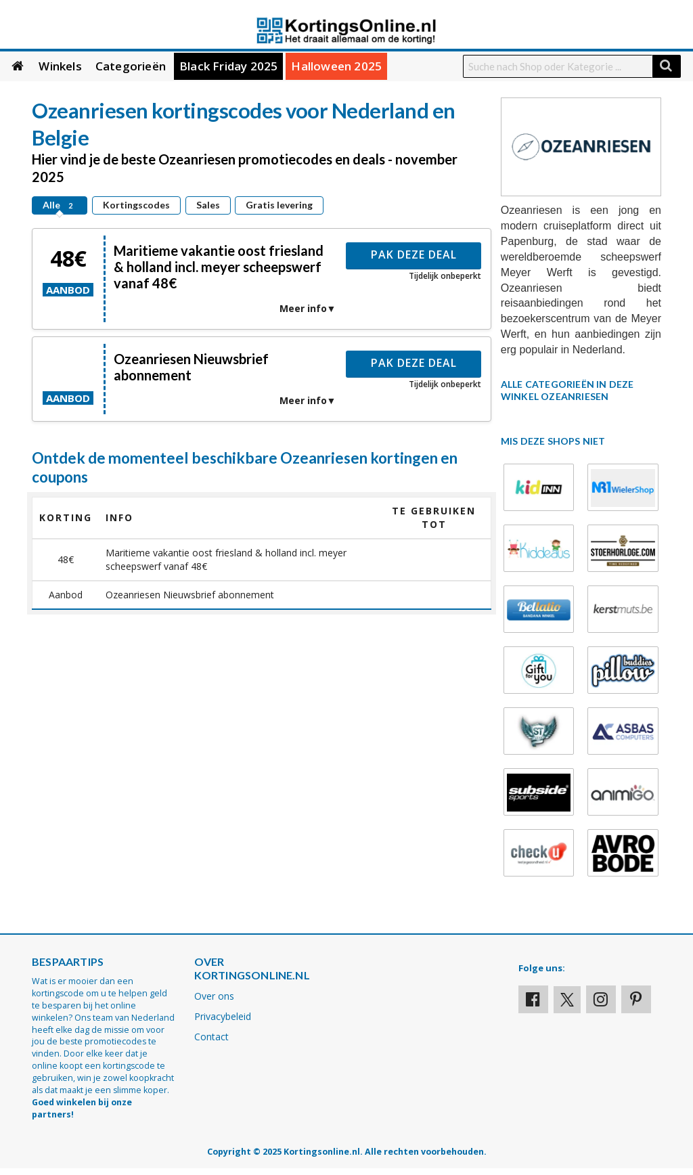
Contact (211, 1036)
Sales (208, 204)
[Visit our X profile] (567, 999)
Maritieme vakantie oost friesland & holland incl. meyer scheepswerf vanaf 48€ (218, 266)
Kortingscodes (136, 204)
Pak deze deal (414, 254)
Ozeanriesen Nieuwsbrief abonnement (191, 367)
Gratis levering (279, 204)
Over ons (214, 996)
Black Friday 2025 (228, 66)
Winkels (60, 66)
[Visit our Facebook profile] (533, 999)
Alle (59, 204)
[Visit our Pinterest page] (636, 999)
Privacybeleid (222, 1016)
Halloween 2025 (336, 66)
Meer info (303, 308)
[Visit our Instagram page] (601, 999)
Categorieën (130, 66)
